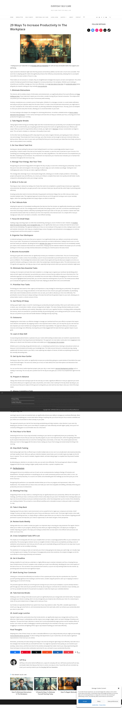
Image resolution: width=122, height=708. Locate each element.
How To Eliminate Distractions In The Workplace (21, 693)
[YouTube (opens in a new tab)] (106, 17)
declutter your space (45, 243)
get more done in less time (56, 84)
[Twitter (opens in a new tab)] (97, 17)
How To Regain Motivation (69, 692)
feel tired (55, 129)
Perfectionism (18, 468)
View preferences (113, 701)
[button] (118, 688)
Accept (85, 701)
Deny (98, 701)
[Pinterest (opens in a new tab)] (101, 17)
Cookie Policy (95, 705)
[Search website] (110, 17)
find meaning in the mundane (56, 342)
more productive (42, 86)
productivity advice (71, 84)
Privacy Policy (102, 705)
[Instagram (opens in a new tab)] (104, 17)
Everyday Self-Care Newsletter (49, 667)
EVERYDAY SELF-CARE (61, 6)
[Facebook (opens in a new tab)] (99, 17)
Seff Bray (22, 660)
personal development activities (64, 368)
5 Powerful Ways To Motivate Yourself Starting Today (45, 693)
